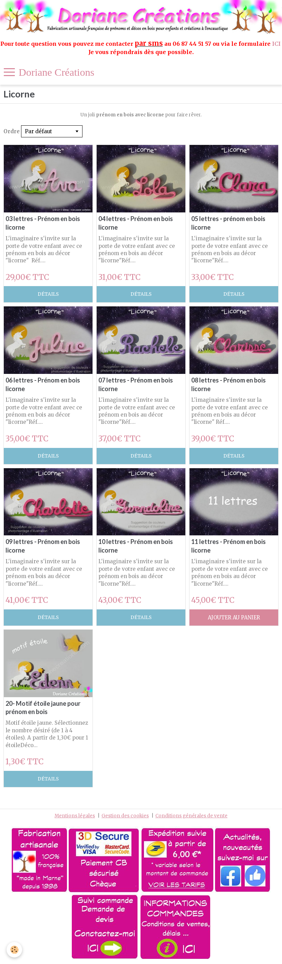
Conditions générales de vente (191, 816)
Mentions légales (75, 816)
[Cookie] (14, 949)
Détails (48, 294)
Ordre (11, 131)
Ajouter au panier (234, 617)
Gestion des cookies (125, 816)
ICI (277, 43)
